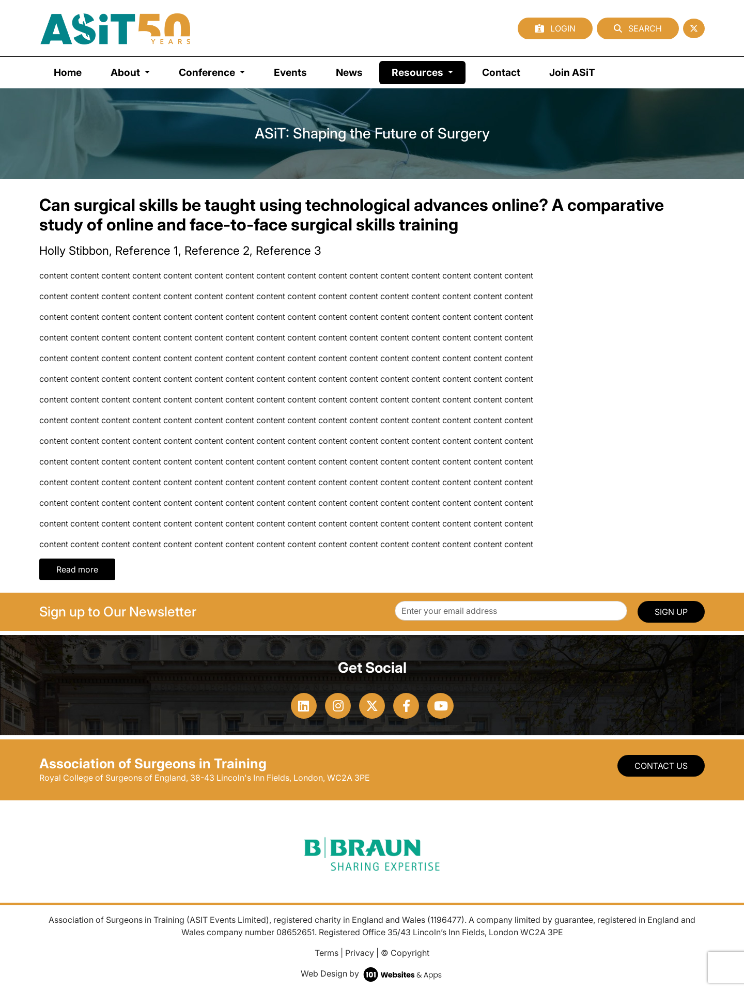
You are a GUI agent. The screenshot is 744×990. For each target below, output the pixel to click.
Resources (429, 72)
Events (290, 72)
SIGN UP (671, 612)
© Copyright (405, 953)
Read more (77, 569)
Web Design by (372, 973)
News (349, 72)
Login (555, 28)
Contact (501, 72)
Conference (208, 72)
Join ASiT (572, 72)
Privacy (359, 953)
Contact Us (661, 766)
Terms (326, 953)
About (126, 72)
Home (68, 72)
